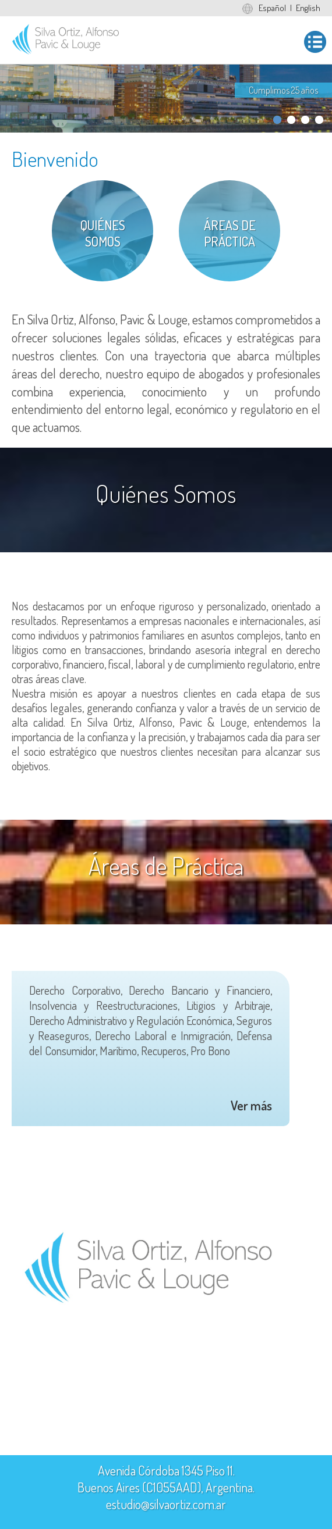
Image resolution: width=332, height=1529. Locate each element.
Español (272, 7)
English (308, 7)
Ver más (251, 1105)
